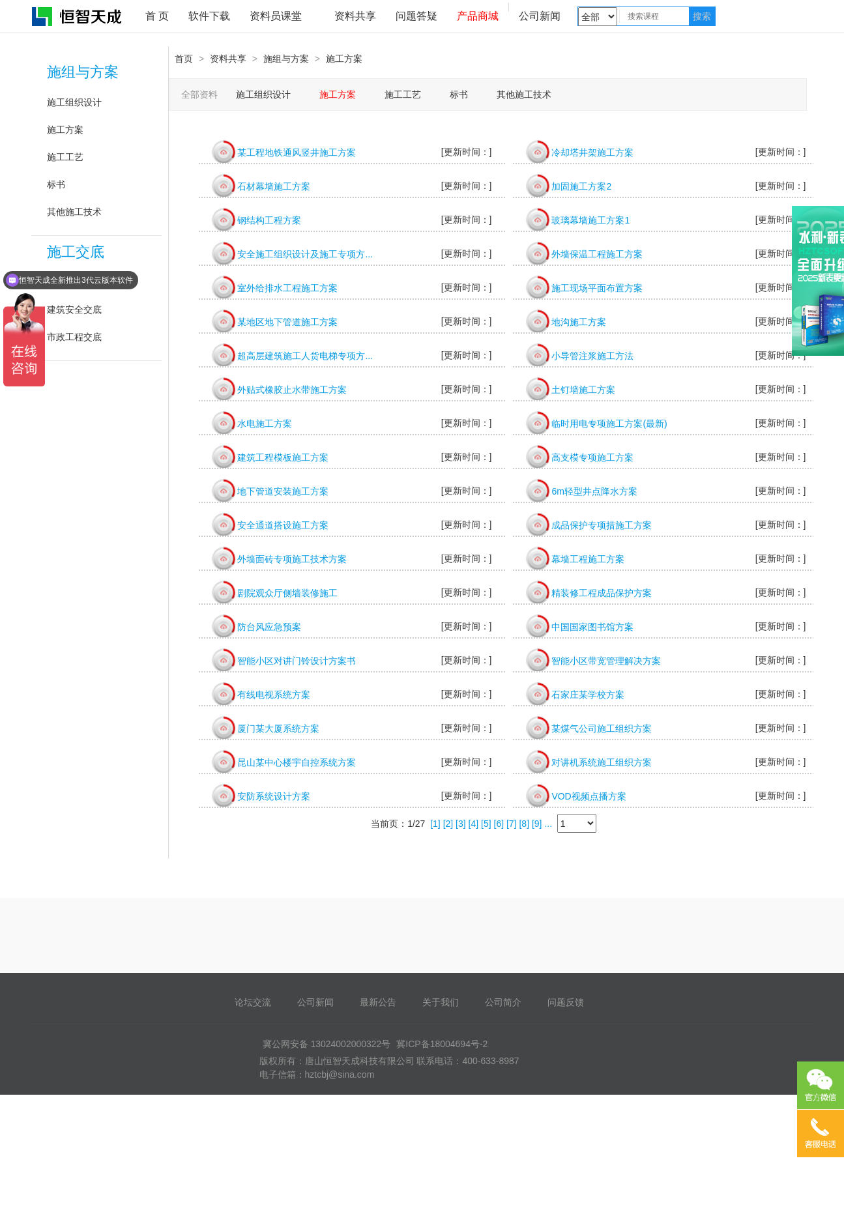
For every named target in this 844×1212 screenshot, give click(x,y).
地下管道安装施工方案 (282, 491)
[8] (524, 823)
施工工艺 (65, 157)
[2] (448, 823)
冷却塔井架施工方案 (592, 152)
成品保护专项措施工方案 (601, 525)
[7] (511, 823)
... (548, 823)
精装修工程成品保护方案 (601, 593)
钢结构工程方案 (269, 220)
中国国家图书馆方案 (592, 627)
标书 (56, 184)
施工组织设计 (74, 102)
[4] (474, 823)
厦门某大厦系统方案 (278, 728)
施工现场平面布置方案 (597, 288)
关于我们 (440, 1002)
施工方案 (65, 129)
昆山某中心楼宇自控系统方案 (296, 762)
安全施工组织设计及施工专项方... (305, 254)
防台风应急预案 (269, 627)
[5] (486, 823)
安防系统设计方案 (273, 796)
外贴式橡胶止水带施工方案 (292, 389)
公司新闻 (539, 16)
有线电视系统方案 (273, 694)
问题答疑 (416, 16)
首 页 (157, 16)
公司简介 (503, 1002)
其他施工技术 (74, 212)
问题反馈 (565, 1002)
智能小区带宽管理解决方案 (606, 661)
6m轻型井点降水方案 (594, 491)
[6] (499, 823)
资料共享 (355, 16)
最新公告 (378, 1002)
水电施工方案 (264, 423)
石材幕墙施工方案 (273, 186)
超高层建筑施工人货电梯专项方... (305, 356)
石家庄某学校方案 (587, 694)
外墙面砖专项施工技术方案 (292, 559)
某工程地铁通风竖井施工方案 (296, 152)
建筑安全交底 (74, 309)
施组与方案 (83, 72)
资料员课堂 (276, 16)
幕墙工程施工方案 (587, 559)
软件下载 (209, 16)
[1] (435, 823)
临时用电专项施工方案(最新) (609, 423)
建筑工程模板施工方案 (282, 457)
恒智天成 (77, 16)
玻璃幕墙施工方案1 (590, 220)
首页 (184, 58)
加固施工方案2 (581, 186)
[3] (461, 823)
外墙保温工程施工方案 (597, 254)
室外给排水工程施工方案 (287, 288)
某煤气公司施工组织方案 (601, 728)
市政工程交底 (74, 337)
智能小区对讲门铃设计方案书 (296, 661)
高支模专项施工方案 (592, 457)
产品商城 (478, 16)
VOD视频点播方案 (588, 796)
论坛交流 (253, 1002)
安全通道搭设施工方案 (282, 525)
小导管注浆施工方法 (592, 356)
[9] (537, 823)
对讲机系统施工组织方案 (601, 762)
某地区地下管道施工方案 (287, 322)
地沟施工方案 (578, 322)
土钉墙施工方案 (583, 389)
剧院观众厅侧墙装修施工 (287, 593)
